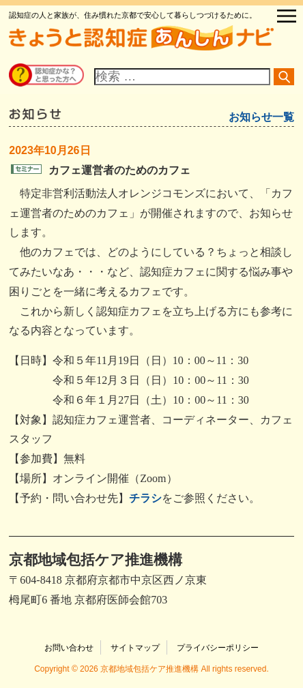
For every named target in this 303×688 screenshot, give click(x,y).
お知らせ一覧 (261, 117)
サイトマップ (135, 648)
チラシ (145, 498)
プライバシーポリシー (218, 648)
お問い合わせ (68, 648)
